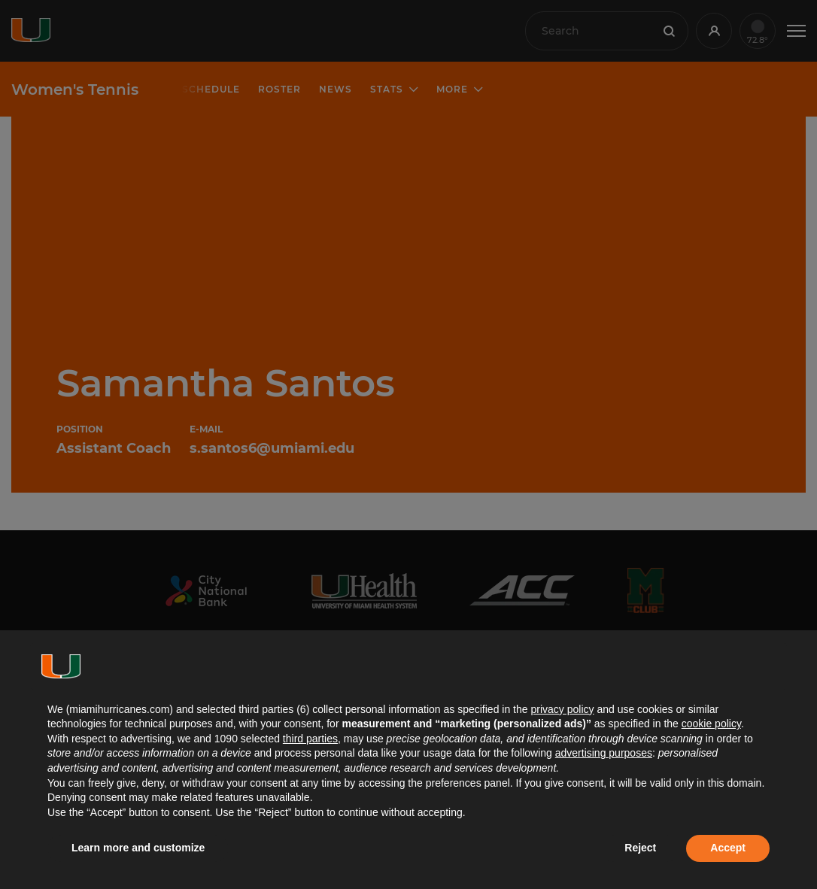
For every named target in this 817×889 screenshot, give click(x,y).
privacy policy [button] (562, 709)
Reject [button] (640, 848)
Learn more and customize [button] (138, 848)
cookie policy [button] (711, 724)
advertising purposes (603, 753)
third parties (310, 739)
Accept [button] (728, 848)
